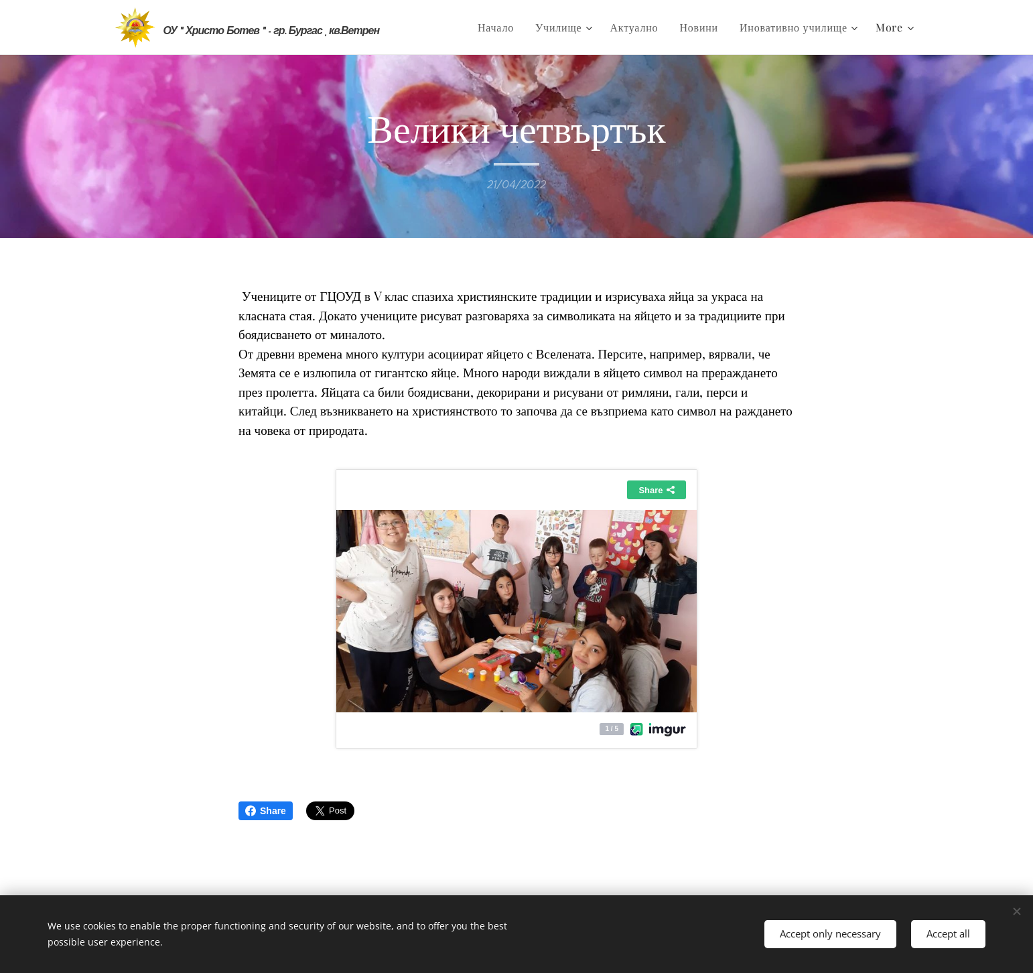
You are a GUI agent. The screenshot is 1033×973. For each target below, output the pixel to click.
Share (265, 810)
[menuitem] (499, 27)
